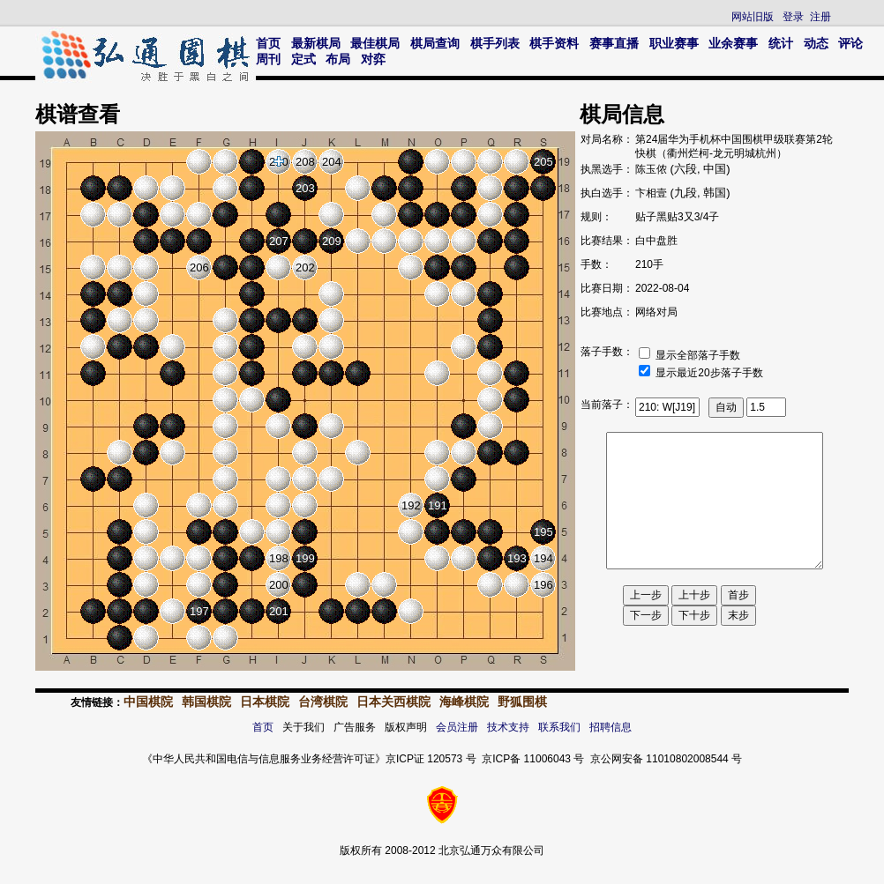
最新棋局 (316, 43)
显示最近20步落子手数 (709, 373)
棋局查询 (435, 43)
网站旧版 (752, 17)
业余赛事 (733, 43)
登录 (793, 17)
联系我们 (559, 727)
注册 (820, 17)
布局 (338, 59)
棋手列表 (495, 43)
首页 (268, 43)
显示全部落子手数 (698, 355)
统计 (780, 43)
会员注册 (457, 727)
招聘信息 (610, 727)
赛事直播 (614, 43)
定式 (303, 59)
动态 (816, 43)
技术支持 (508, 727)
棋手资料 (554, 43)
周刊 (268, 59)
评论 (850, 43)
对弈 (373, 59)
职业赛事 (674, 43)
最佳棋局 (375, 43)
